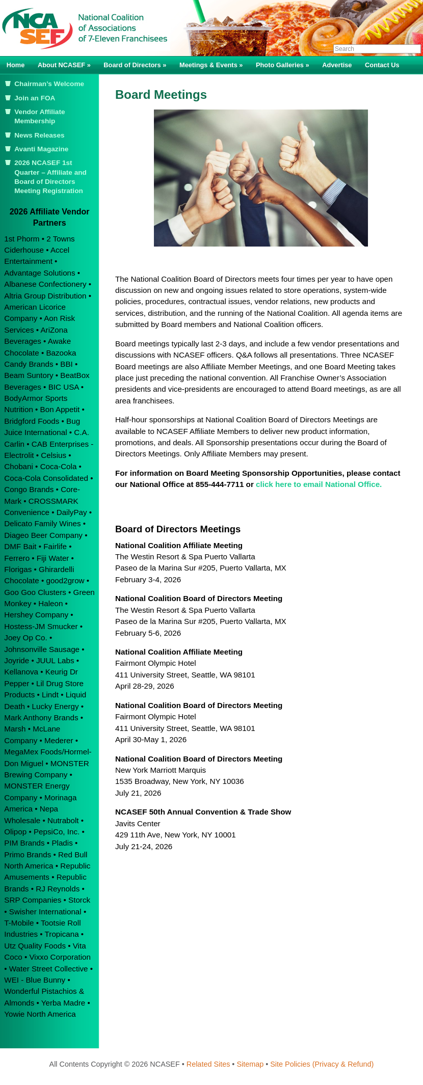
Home (16, 65)
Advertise (337, 65)
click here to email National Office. (318, 484)
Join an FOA (34, 98)
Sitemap (249, 1064)
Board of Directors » (134, 65)
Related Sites (208, 1064)
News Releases (39, 135)
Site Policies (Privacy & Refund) (322, 1064)
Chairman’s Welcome (49, 84)
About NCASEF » (64, 65)
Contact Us (382, 65)
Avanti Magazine (41, 149)
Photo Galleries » (282, 65)
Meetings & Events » (211, 65)
